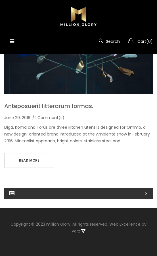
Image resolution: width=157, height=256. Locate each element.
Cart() (145, 41)
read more (29, 160)
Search (109, 41)
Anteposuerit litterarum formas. (48, 106)
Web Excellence (125, 222)
